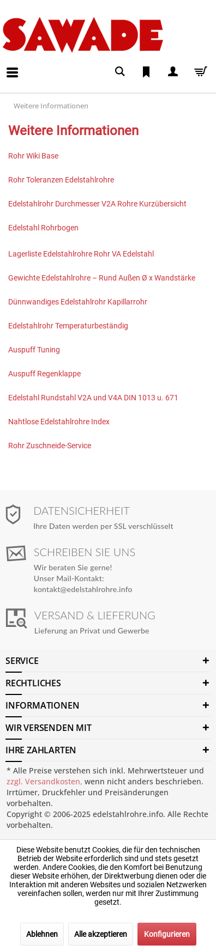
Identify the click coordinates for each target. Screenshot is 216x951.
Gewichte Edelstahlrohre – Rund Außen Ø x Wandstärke (101, 277)
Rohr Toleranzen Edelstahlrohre (61, 179)
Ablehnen (42, 934)
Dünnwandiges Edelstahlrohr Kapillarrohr (77, 301)
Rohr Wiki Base (33, 155)
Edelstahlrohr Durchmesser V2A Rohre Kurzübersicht (97, 203)
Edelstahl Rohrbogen (43, 227)
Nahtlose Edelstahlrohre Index (59, 421)
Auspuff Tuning (34, 349)
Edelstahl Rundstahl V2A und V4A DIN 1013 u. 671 (94, 397)
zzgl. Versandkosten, (44, 781)
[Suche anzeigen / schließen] (120, 71)
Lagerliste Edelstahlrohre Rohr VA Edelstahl (81, 253)
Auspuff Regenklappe (44, 373)
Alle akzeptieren (100, 934)
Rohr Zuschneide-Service (49, 445)
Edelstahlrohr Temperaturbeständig (68, 325)
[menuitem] (3, 64)
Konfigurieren (167, 934)
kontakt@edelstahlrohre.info (83, 589)
